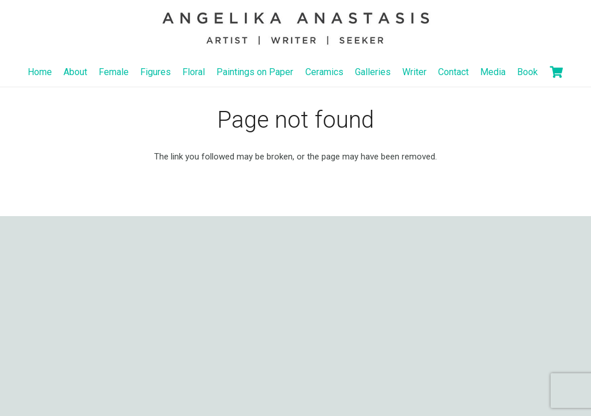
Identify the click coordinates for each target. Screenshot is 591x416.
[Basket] (557, 72)
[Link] (295, 29)
